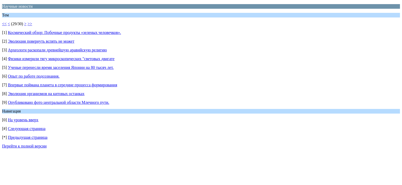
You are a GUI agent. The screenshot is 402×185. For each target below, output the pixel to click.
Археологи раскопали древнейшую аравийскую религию (57, 50)
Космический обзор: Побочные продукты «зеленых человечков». (64, 32)
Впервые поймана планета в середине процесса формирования (62, 85)
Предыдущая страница (27, 137)
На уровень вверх (23, 120)
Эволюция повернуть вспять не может (41, 41)
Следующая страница (27, 128)
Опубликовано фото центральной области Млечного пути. (58, 102)
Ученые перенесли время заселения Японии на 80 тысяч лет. (61, 67)
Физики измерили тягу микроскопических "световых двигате (61, 59)
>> (29, 24)
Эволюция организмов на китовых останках (46, 93)
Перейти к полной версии (24, 146)
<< (4, 24)
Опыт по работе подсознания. (33, 76)
